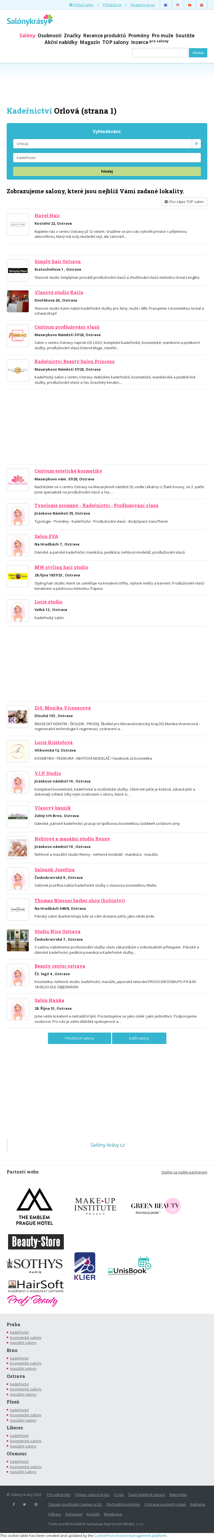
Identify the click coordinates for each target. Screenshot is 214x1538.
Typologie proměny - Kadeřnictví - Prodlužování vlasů (97, 505)
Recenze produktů (104, 35)
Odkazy (54, 1514)
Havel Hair (47, 215)
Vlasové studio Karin (59, 292)
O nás (119, 1494)
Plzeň (13, 1402)
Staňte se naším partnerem (184, 1172)
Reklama (197, 1504)
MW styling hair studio (61, 567)
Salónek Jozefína (55, 869)
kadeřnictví (19, 1332)
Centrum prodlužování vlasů (67, 327)
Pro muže (162, 35)
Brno (12, 1350)
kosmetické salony (26, 1337)
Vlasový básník (53, 808)
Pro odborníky (59, 1494)
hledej (107, 171)
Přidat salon (81, 4)
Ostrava (16, 1376)
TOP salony (115, 42)
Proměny (138, 35)
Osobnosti (50, 35)
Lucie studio (48, 602)
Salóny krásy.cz (108, 1144)
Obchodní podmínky (123, 1504)
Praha (13, 1324)
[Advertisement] (107, 84)
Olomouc (17, 1453)
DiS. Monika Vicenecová (63, 708)
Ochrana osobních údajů (165, 1504)
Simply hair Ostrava (58, 261)
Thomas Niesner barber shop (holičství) (80, 900)
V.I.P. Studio (48, 773)
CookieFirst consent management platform (130, 1535)
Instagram (73, 1514)
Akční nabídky (61, 42)
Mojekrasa (113, 1514)
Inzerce (150, 42)
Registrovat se (143, 4)
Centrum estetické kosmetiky (68, 471)
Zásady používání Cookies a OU (75, 1504)
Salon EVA (46, 536)
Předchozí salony (79, 1038)
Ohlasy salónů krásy (92, 1494)
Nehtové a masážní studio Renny (72, 839)
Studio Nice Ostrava (58, 931)
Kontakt (93, 1514)
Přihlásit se (112, 4)
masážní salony (23, 1342)
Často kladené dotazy (146, 1494)
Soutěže (185, 35)
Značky (72, 35)
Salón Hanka (49, 1000)
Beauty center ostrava (60, 966)
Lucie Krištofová (54, 742)
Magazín (90, 42)
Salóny (27, 35)
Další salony (139, 1038)
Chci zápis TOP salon (184, 201)
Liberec (15, 1428)
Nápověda (178, 1494)
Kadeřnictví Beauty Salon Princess (75, 361)
